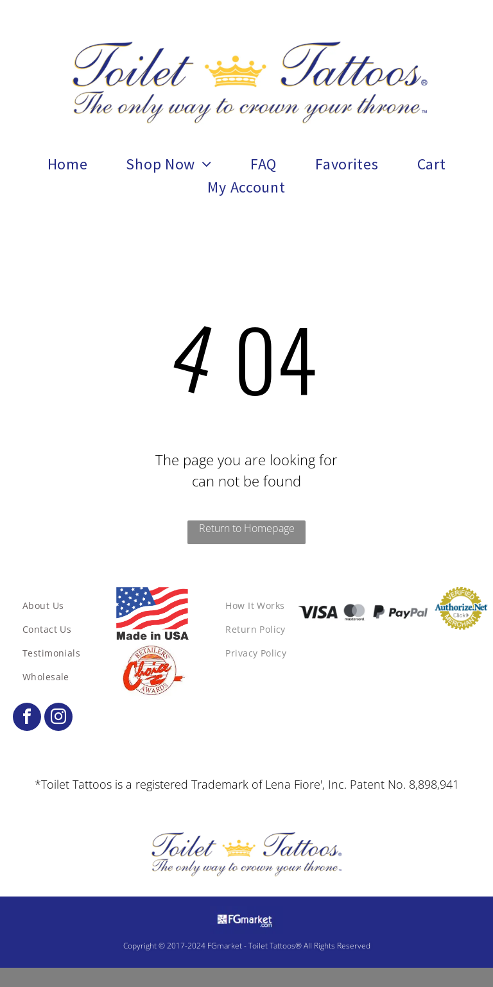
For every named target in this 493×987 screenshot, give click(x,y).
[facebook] (27, 718)
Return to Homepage (247, 528)
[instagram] (58, 718)
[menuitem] (67, 164)
